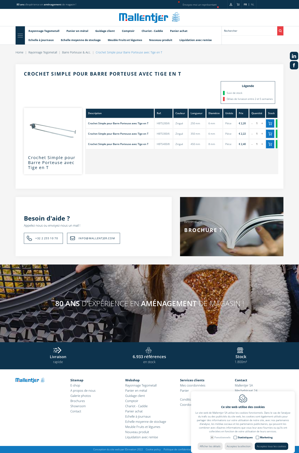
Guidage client (135, 396)
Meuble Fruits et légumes (142, 427)
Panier (184, 390)
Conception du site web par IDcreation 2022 (118, 449)
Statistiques (245, 442)
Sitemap (76, 380)
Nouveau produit (137, 432)
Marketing (266, 442)
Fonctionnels (222, 442)
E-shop (75, 385)
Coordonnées (189, 404)
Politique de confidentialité (179, 449)
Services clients (192, 380)
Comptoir (131, 401)
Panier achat (134, 411)
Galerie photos (80, 396)
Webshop (132, 380)
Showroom (78, 406)
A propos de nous (83, 390)
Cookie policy (153, 449)
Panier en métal (136, 390)
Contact (75, 411)
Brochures (77, 401)
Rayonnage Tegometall (141, 385)
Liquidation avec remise (141, 437)
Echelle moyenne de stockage (145, 421)
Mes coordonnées (192, 385)
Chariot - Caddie (136, 406)
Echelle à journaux (138, 416)
